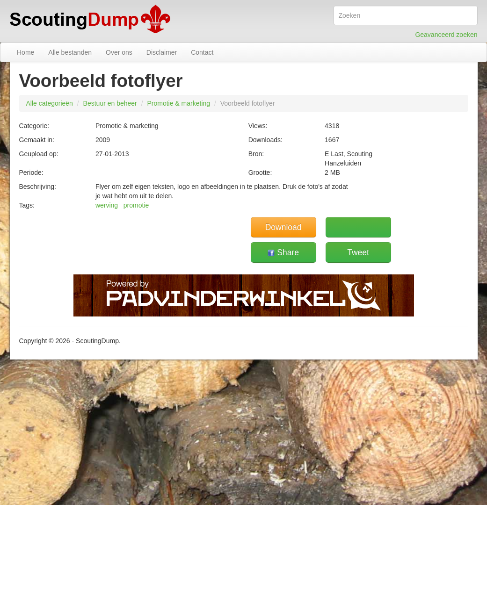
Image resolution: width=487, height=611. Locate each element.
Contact (202, 52)
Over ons (119, 52)
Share (283, 252)
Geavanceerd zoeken (446, 34)
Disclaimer (161, 52)
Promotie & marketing (178, 103)
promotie (136, 205)
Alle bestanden (70, 52)
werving (106, 205)
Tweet (358, 252)
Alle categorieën (49, 103)
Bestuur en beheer (110, 103)
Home (25, 52)
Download (283, 227)
